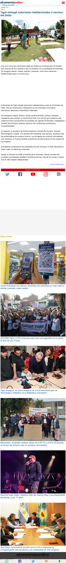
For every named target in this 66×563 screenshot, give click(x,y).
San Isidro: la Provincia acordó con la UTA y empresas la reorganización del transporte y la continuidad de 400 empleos (29, 548)
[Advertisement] (32, 89)
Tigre (3, 9)
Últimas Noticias (6, 237)
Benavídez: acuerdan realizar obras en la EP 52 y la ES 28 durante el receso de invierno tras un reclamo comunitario (32, 444)
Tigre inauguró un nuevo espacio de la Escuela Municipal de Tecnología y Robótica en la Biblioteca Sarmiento (28, 391)
